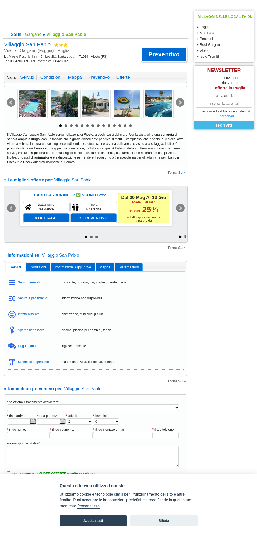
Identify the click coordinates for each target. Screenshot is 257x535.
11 (114, 125)
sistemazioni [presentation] (129, 267)
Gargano (33, 34)
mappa (75, 77)
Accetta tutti (93, 521)
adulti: (71, 416)
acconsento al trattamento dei (223, 113)
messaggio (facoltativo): (24, 443)
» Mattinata (205, 33)
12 (119, 125)
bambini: (100, 416)
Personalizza (88, 506)
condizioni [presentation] (38, 267)
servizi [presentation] (15, 267)
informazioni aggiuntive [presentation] (72, 267)
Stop (185, 236)
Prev (11, 102)
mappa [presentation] (104, 267)
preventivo (99, 77)
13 (125, 125)
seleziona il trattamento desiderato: (33, 402)
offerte (123, 77)
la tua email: (224, 96)
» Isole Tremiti (208, 56)
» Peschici (205, 39)
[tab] (15, 267)
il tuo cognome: (62, 429)
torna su (177, 172)
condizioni (50, 77)
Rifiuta (164, 521)
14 (130, 125)
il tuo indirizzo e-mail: (109, 429)
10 (109, 125)
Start (180, 236)
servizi (27, 77)
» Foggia (203, 27)
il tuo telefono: (163, 429)
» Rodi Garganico (210, 45)
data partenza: (48, 416)
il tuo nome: (16, 429)
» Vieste (203, 51)
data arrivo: (16, 416)
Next (180, 102)
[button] (164, 54)
